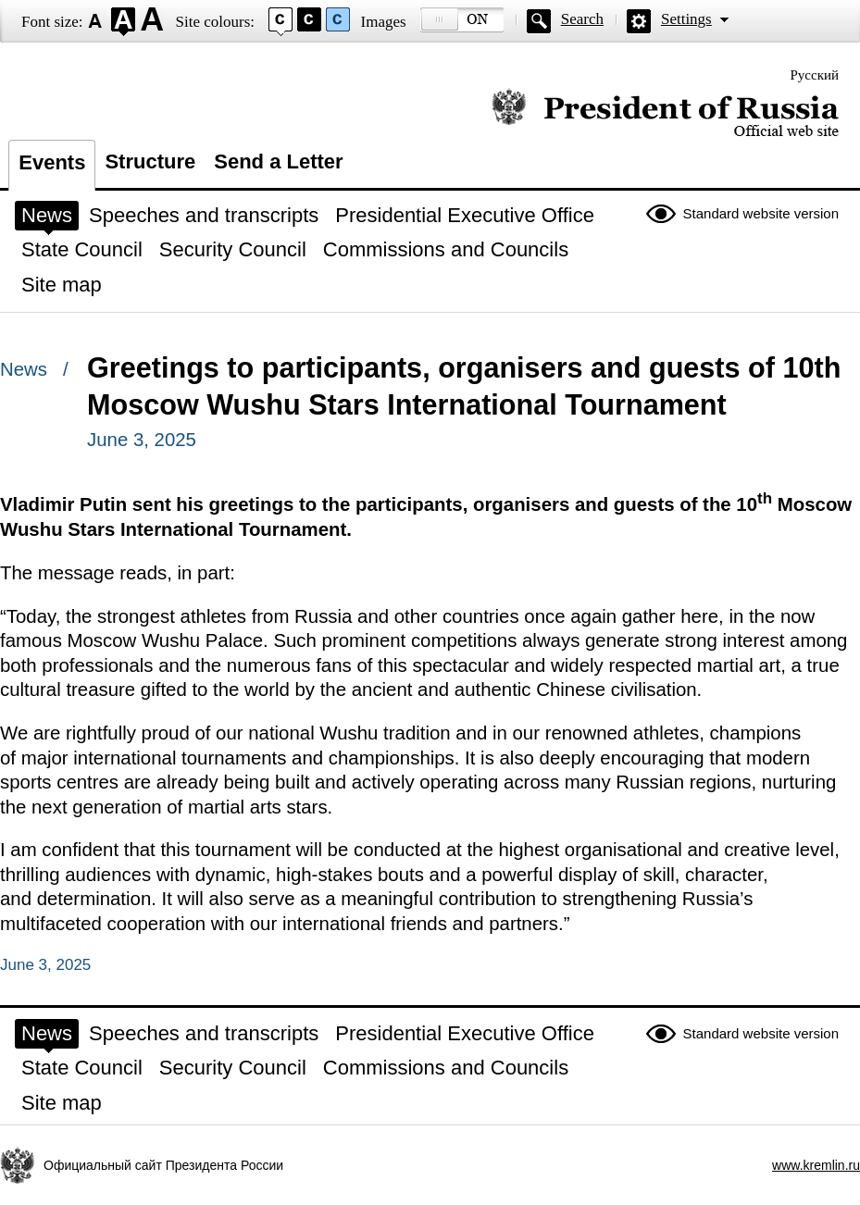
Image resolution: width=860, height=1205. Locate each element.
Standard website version (761, 213)
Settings (686, 19)
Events (52, 162)
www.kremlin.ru (816, 1165)
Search (582, 19)
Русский (815, 75)
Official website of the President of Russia (665, 113)
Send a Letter (278, 161)
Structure (150, 161)
